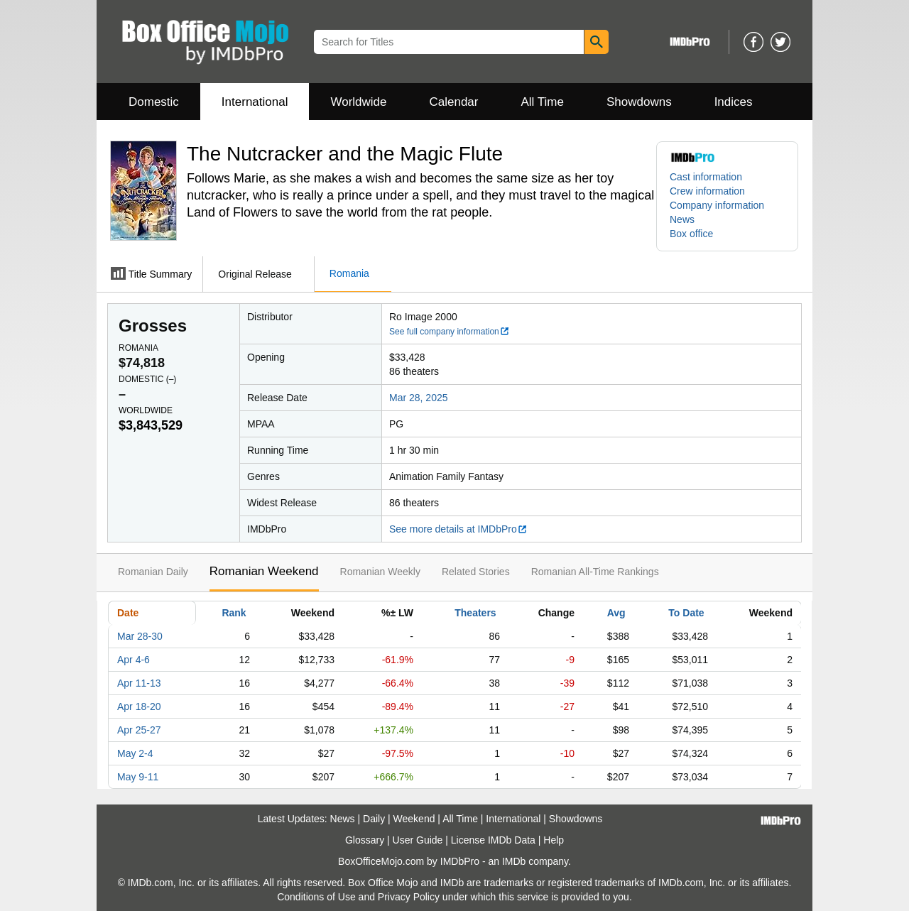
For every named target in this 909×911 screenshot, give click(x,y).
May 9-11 (137, 776)
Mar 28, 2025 (418, 397)
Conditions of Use (316, 896)
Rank (234, 612)
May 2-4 (135, 753)
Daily (374, 818)
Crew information (707, 191)
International (255, 102)
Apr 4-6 (133, 659)
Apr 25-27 (138, 730)
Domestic (154, 102)
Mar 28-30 (140, 636)
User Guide (418, 840)
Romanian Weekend (264, 571)
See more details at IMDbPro (458, 529)
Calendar (454, 102)
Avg (616, 612)
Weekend (414, 818)
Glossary (364, 840)
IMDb (514, 861)
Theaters (475, 612)
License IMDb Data (493, 840)
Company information (717, 205)
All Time (542, 102)
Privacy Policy (409, 896)
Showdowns (639, 102)
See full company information (449, 332)
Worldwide (358, 102)
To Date (686, 612)
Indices (733, 102)
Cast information (706, 176)
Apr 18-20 (138, 706)
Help (553, 840)
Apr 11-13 (138, 683)
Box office (691, 233)
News (682, 219)
